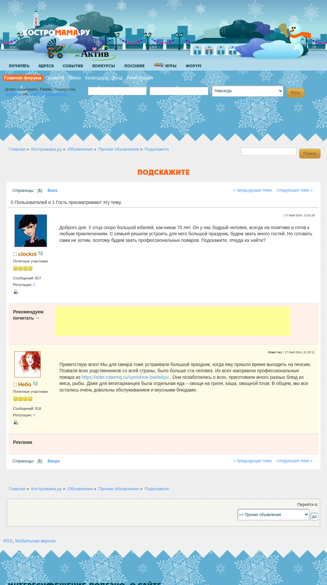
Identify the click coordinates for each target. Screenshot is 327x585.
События (73, 66)
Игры (165, 65)
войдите (13, 94)
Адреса (46, 66)
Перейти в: (307, 504)
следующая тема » (295, 190)
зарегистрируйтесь (48, 94)
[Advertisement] (172, 321)
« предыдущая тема (252, 190)
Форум (193, 66)
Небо (24, 384)
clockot (27, 254)
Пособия (134, 66)
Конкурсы (103, 66)
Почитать (19, 66)
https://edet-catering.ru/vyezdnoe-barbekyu (125, 377)
